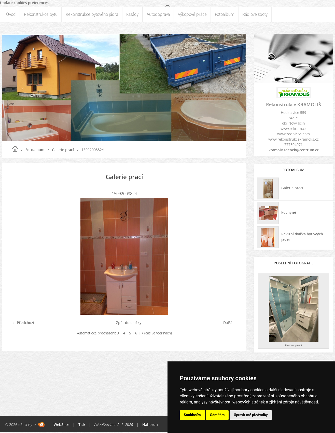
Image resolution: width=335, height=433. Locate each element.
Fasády (132, 14)
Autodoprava (158, 14)
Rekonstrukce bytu (41, 14)
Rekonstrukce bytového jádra (92, 14)
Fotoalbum (224, 14)
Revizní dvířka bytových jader (302, 237)
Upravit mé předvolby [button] (251, 415)
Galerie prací (63, 150)
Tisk (81, 425)
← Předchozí (23, 323)
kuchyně (288, 212)
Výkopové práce (192, 14)
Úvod (11, 14)
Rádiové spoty (255, 14)
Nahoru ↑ (150, 425)
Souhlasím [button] (192, 415)
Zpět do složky (129, 323)
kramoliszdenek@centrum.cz (294, 150)
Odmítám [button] (217, 415)
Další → (229, 323)
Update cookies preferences (24, 2)
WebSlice (61, 425)
